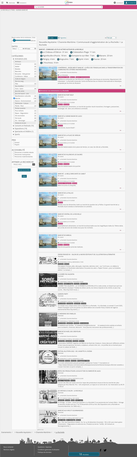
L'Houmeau (46, 62)
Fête (16, 84)
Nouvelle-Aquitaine (47, 42)
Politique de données (44, 452)
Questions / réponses (45, 447)
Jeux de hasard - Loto (22, 94)
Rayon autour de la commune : (22, 37)
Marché (17, 99)
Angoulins (62, 59)
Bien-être (18, 72)
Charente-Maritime (66, 42)
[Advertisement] (68, 23)
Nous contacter (8, 447)
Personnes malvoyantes (22, 155)
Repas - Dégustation (21, 114)
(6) (35, 64)
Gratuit (17, 143)
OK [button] (34, 165)
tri (105, 38)
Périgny (44, 59)
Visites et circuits (20, 123)
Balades (17, 69)
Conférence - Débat (21, 77)
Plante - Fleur (19, 106)
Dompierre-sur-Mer (79, 55)
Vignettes (62, 38)
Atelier (17, 67)
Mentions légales (8, 450)
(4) (35, 67)
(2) (35, 72)
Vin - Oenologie (20, 121)
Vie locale (18, 118)
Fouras (95, 59)
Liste (50, 38)
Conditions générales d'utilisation (48, 450)
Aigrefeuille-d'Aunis (50, 55)
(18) (35, 99)
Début (14, 49)
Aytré (79, 59)
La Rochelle (60, 432)
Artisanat (18, 64)
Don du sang (19, 82)
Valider (24, 176)
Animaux (18, 62)
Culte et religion (20, 79)
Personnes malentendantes (24, 157)
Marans (101, 55)
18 (84, 454)
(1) (35, 69)
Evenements (6, 432)
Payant (17, 145)
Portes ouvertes (20, 109)
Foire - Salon (19, 89)
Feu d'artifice (19, 86)
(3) (35, 84)
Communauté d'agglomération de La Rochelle (98, 42)
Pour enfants (19, 111)
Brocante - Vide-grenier (22, 74)
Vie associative (20, 116)
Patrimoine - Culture (21, 104)
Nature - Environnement (23, 101)
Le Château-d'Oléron (50, 52)
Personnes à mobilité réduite (24, 153)
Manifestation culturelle (23, 96)
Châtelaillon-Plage (79, 52)
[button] (24, 171)
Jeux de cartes (19, 91)
